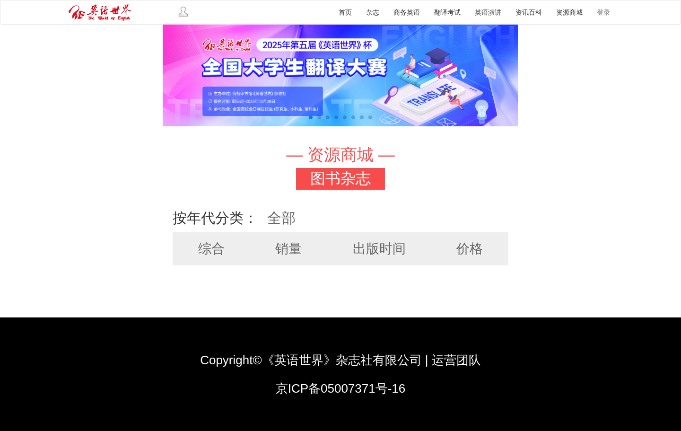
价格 (469, 248)
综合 (211, 248)
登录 (603, 12)
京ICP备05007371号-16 (341, 388)
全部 (281, 218)
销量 (288, 248)
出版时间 (379, 248)
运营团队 (456, 360)
